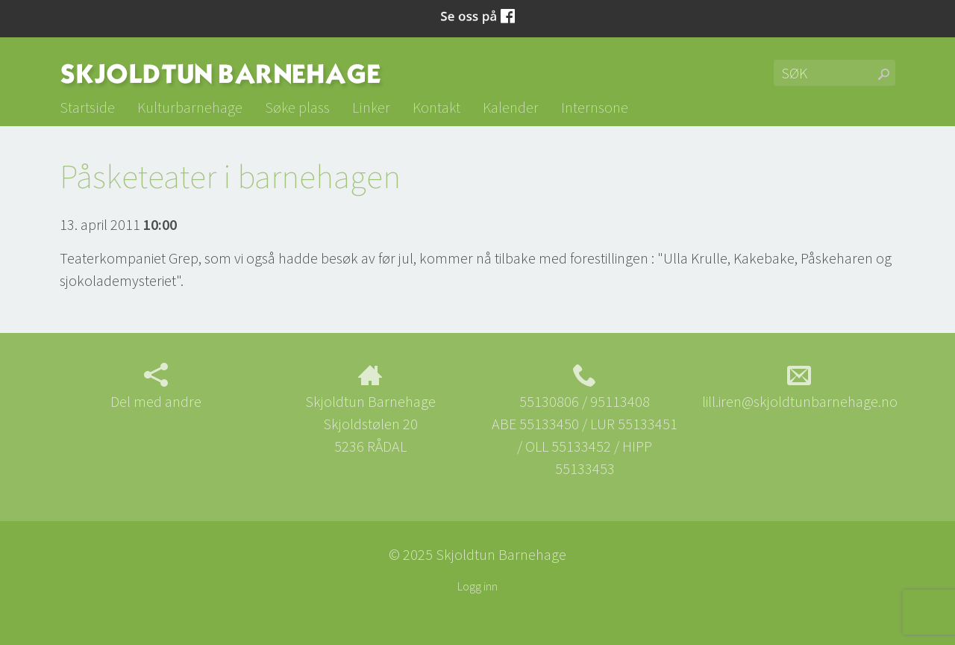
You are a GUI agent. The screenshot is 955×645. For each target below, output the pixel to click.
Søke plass (297, 107)
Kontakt (436, 107)
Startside (87, 107)
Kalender (511, 107)
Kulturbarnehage (189, 107)
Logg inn (477, 586)
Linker (371, 107)
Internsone (594, 107)
